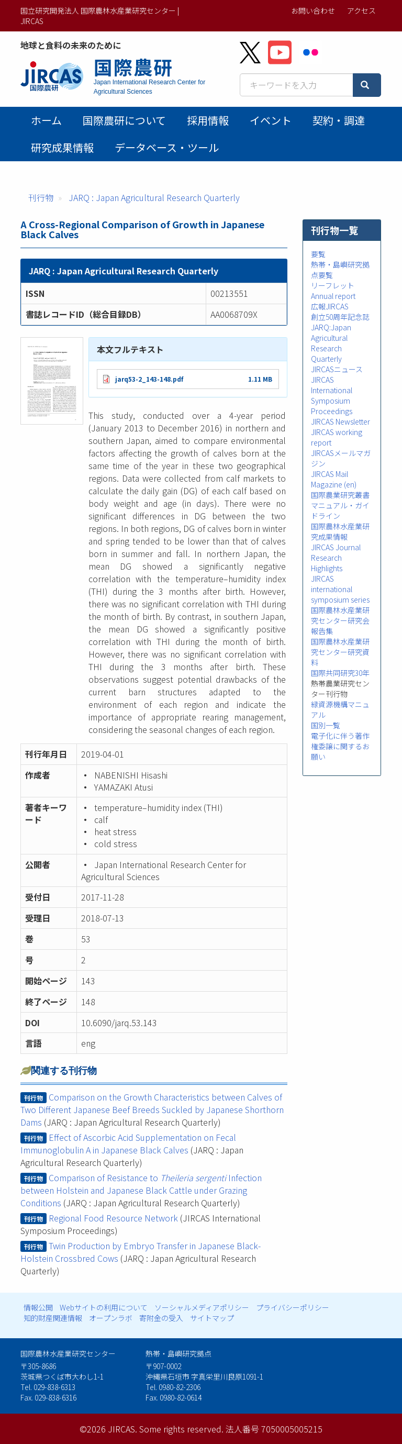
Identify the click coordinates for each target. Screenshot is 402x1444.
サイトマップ (212, 1318)
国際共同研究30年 (340, 673)
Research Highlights (326, 562)
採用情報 (208, 120)
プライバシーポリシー (292, 1307)
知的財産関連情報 (53, 1318)
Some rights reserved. (181, 1429)
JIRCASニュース (337, 369)
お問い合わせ (313, 10)
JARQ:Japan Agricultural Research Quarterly (331, 343)
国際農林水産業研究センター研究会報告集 (340, 620)
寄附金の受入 (161, 1318)
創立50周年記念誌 (340, 317)
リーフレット (332, 285)
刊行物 (40, 197)
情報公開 (38, 1307)
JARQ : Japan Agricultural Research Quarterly (154, 197)
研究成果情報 (62, 147)
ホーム (46, 120)
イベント (271, 120)
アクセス (361, 10)
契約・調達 (338, 120)
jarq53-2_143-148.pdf (149, 378)
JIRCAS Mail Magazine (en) (333, 479)
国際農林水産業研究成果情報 (340, 531)
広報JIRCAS (330, 306)
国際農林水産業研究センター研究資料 (340, 652)
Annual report (333, 296)
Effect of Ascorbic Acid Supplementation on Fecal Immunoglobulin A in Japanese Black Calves (128, 1143)
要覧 (318, 254)
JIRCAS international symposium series (340, 589)
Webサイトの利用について (104, 1307)
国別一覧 (325, 725)
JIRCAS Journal (336, 547)
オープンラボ (110, 1318)
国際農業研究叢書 (340, 495)
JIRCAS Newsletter (340, 421)
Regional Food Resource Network (113, 1218)
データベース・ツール (167, 147)
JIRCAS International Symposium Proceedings (331, 395)
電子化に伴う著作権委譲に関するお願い (340, 746)
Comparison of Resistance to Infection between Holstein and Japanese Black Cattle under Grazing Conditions (141, 1190)
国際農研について (124, 120)
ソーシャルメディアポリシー (201, 1307)
